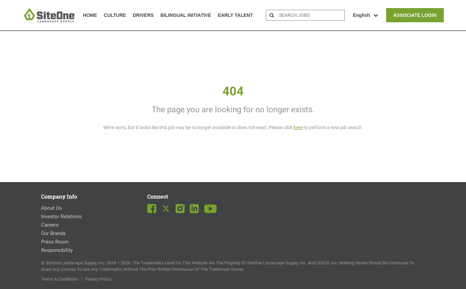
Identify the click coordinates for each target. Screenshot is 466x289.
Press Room (55, 242)
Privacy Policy (98, 279)
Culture (115, 15)
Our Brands (53, 233)
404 (233, 91)
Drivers (143, 15)
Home (90, 15)
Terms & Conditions (59, 279)
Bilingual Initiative (185, 15)
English (365, 15)
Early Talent (235, 15)
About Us (51, 208)
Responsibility (57, 250)
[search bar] (310, 15)
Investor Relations (61, 216)
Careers (50, 225)
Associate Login (415, 15)
